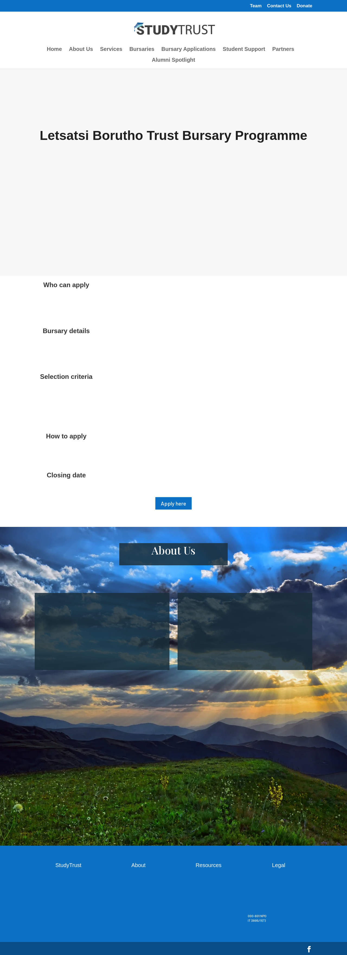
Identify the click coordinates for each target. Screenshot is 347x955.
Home (54, 49)
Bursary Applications (188, 49)
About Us (81, 49)
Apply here (173, 503)
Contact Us (279, 6)
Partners (283, 49)
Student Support (244, 49)
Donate (304, 6)
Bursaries (141, 49)
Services (111, 49)
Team (256, 6)
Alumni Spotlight (173, 60)
